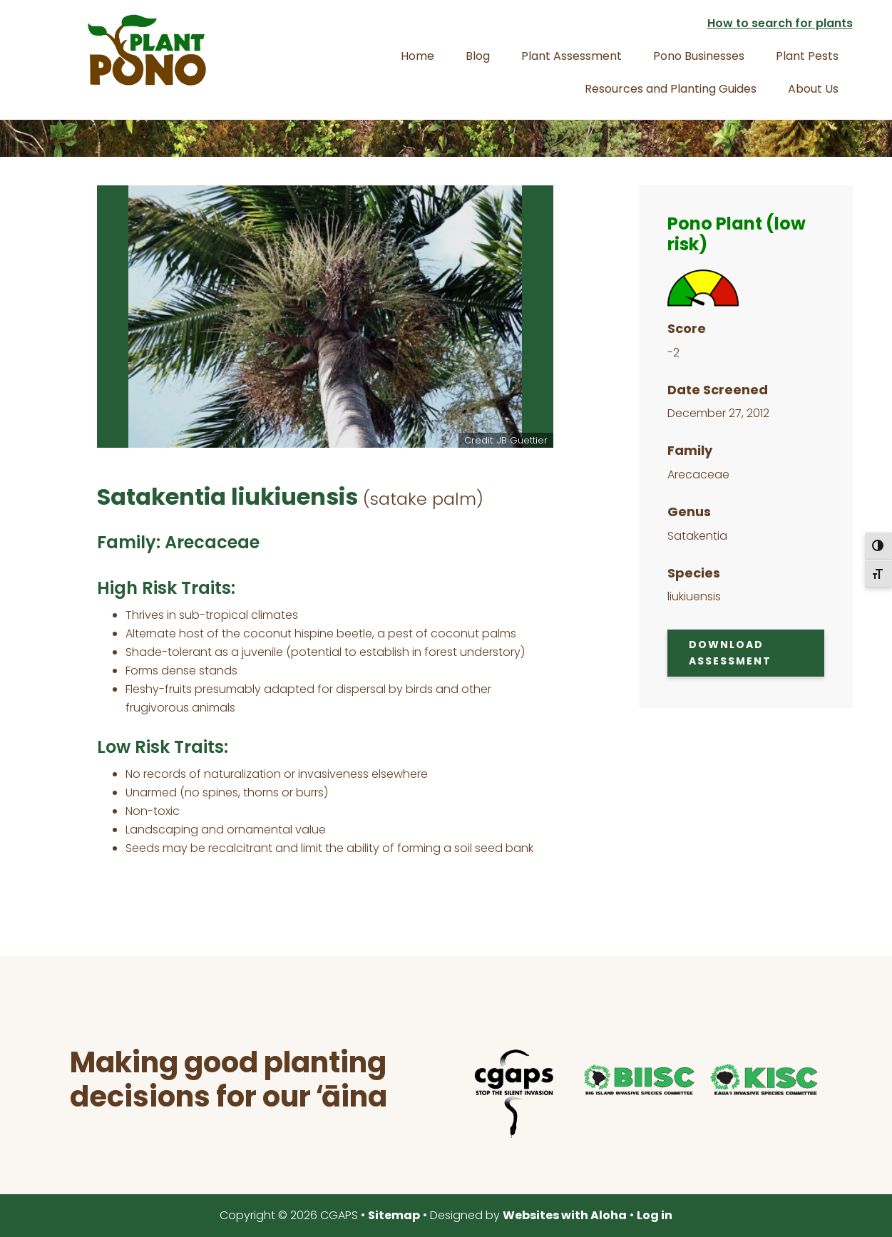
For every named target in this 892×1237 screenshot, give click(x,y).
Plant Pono (147, 50)
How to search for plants (780, 23)
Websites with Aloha (565, 1215)
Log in (654, 1215)
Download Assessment (730, 652)
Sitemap (394, 1215)
